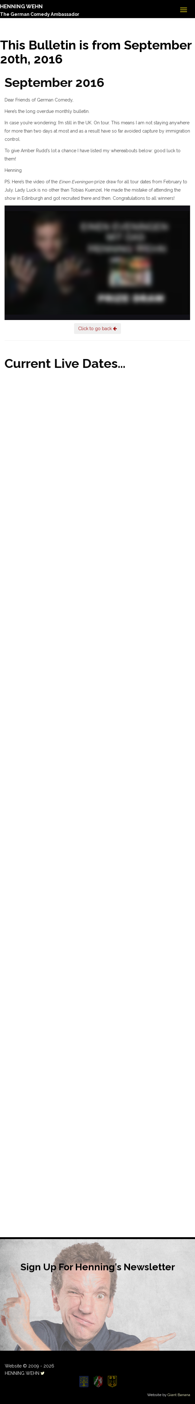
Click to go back (96, 328)
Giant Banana (178, 1395)
